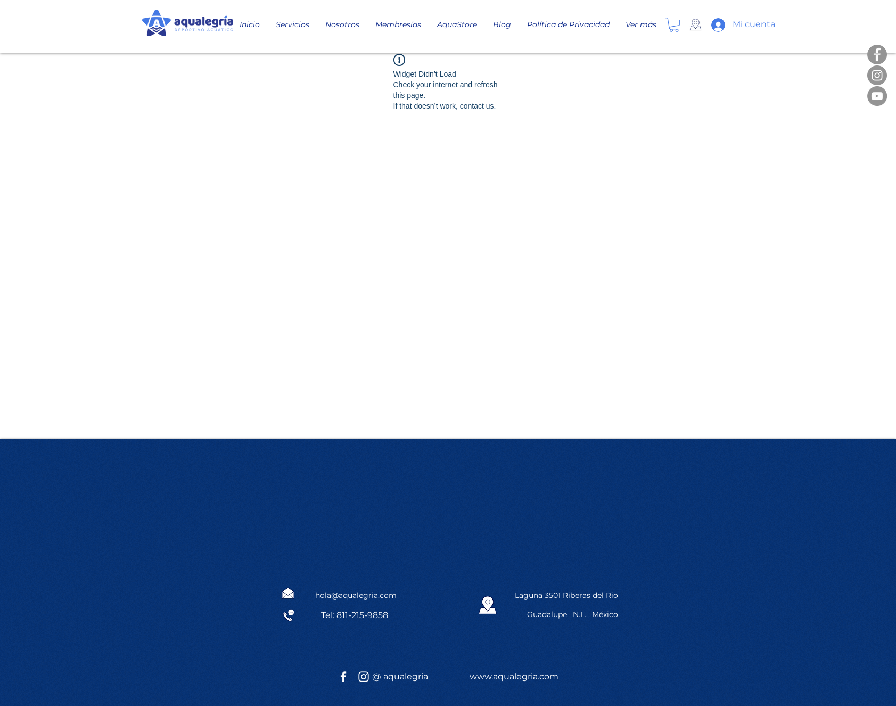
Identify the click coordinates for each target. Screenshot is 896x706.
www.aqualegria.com (514, 676)
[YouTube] (877, 96)
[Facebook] (877, 54)
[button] (674, 25)
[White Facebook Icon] (343, 677)
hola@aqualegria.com (356, 595)
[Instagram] (877, 75)
